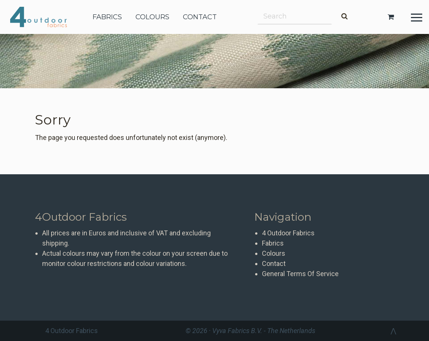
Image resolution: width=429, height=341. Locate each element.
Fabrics (273, 243)
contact (200, 17)
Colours (273, 253)
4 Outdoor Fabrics (44, 17)
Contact (274, 263)
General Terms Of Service (300, 274)
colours (152, 17)
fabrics (107, 17)
